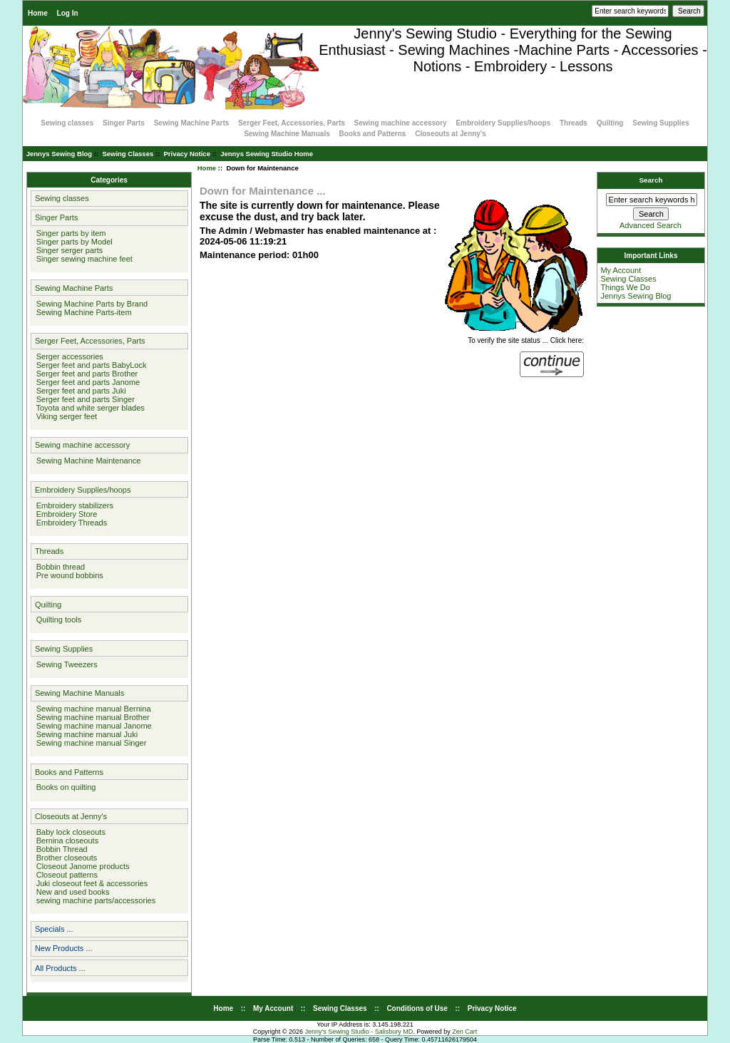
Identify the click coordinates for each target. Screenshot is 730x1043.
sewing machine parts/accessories (94, 900)
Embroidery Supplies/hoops (503, 123)
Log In (67, 13)
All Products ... (60, 968)
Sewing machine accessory (400, 123)
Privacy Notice (186, 154)
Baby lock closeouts (69, 832)
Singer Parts (124, 123)
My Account (620, 270)
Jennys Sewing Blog (59, 154)
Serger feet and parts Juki (79, 390)
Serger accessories (67, 356)
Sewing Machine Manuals (287, 134)
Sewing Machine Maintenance (86, 460)
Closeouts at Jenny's (450, 134)
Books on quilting (64, 787)
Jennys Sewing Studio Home (266, 154)
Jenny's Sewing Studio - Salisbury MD (358, 1031)
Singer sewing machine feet (82, 259)
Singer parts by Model (72, 241)
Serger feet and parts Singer (83, 399)
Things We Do (625, 287)
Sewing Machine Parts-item (82, 312)
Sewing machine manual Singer (89, 743)
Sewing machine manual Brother (91, 717)
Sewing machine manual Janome (92, 725)
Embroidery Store (65, 514)
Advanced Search (651, 225)
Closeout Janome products (81, 866)
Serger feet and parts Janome (86, 382)
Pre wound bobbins (67, 575)
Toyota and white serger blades (88, 408)
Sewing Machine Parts (192, 123)
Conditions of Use (417, 1008)
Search (651, 180)
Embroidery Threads (70, 522)
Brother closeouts (65, 857)
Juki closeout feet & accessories (90, 883)
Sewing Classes (127, 154)
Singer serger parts (67, 250)
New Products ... (64, 948)
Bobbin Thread (60, 849)
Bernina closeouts (65, 840)
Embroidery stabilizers (72, 505)
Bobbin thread (59, 566)
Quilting (610, 123)
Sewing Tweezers (65, 664)
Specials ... (54, 929)
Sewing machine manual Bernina (91, 708)
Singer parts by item (69, 233)
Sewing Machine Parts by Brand (90, 303)
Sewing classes (67, 123)
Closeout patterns (65, 874)
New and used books (71, 892)
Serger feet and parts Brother (85, 373)
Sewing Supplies (660, 123)
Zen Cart (464, 1031)
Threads (573, 123)
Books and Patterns (372, 134)
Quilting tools (57, 619)
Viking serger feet (65, 416)
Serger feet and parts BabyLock (89, 365)
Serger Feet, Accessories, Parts (291, 123)
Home (38, 13)
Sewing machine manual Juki (85, 734)
